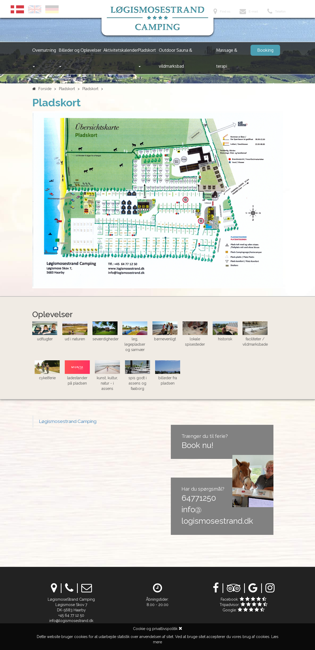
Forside (44, 89)
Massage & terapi (226, 58)
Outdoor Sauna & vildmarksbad (175, 58)
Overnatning (44, 57)
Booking (265, 50)
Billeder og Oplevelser (80, 57)
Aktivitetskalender (120, 50)
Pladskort (147, 57)
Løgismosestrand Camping (67, 421)
